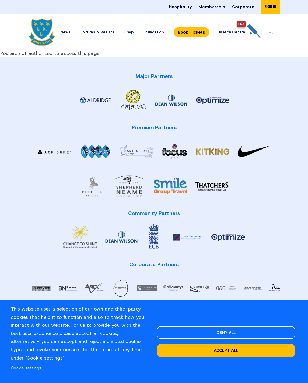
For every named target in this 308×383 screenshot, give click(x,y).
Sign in (270, 6)
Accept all (226, 350)
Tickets (191, 32)
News (65, 32)
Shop (129, 32)
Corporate (243, 7)
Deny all (226, 332)
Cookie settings (26, 368)
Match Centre (240, 32)
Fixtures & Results (97, 32)
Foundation (153, 32)
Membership (211, 7)
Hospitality (180, 7)
